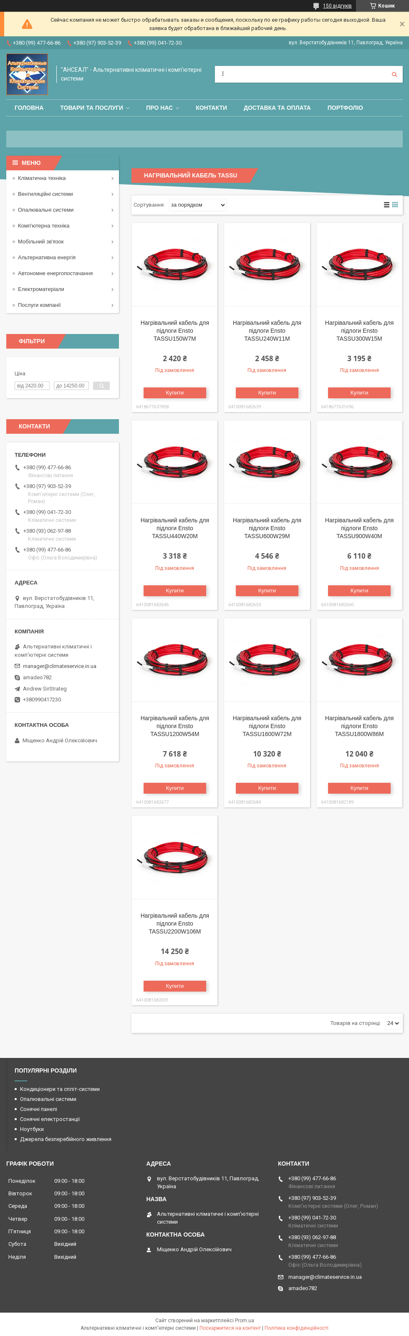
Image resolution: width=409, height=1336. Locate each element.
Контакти (211, 107)
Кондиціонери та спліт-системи (60, 1089)
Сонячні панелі (38, 1109)
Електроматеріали (41, 289)
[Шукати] (394, 74)
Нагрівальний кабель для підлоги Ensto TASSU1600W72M (267, 726)
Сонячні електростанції (50, 1119)
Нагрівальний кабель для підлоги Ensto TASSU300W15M (359, 330)
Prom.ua (244, 1320)
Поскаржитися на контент (230, 1328)
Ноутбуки (32, 1129)
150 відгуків (337, 6)
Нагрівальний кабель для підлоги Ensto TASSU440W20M (175, 528)
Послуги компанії (39, 305)
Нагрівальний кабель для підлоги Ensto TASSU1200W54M (175, 726)
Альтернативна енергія (47, 257)
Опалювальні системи (45, 210)
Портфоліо (345, 107)
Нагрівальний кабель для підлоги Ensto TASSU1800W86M (359, 726)
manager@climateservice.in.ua (59, 666)
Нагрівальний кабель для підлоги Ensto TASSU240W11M (267, 330)
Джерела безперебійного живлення (65, 1139)
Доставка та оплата (277, 107)
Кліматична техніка (42, 178)
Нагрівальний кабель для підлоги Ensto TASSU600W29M (267, 528)
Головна (29, 107)
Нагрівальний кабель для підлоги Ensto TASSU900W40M (359, 528)
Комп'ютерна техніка (44, 226)
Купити (175, 393)
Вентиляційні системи (45, 194)
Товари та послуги (91, 107)
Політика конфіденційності (296, 1328)
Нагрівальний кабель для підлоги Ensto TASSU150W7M (175, 330)
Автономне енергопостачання (55, 273)
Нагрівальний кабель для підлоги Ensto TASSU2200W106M (175, 923)
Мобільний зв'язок (40, 241)
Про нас (159, 107)
